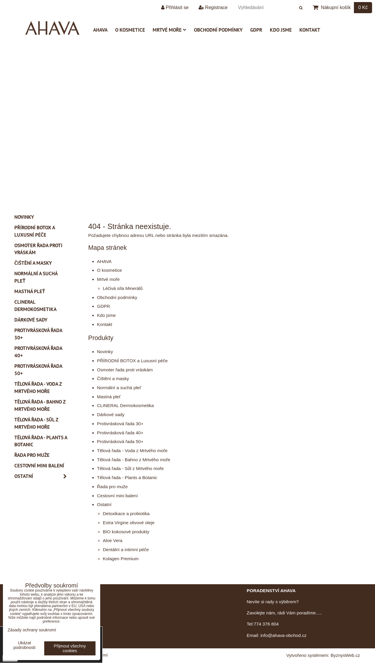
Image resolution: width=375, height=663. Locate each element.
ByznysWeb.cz (345, 655)
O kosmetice (130, 30)
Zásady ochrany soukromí (32, 630)
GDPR (256, 30)
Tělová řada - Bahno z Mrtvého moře (133, 459)
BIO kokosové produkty (126, 531)
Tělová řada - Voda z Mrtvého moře (132, 450)
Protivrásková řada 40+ (120, 432)
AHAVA (100, 30)
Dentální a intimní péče (126, 549)
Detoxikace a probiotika (126, 513)
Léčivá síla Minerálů (123, 288)
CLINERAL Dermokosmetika (125, 405)
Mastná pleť (109, 396)
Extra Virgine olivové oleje (128, 522)
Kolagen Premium (121, 558)
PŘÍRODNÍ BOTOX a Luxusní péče (132, 360)
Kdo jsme (281, 30)
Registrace (213, 7)
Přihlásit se (175, 7)
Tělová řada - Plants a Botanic (127, 477)
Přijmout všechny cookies (70, 648)
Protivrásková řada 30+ (120, 423)
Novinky (105, 351)
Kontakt (309, 30)
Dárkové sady (111, 414)
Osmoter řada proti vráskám (125, 369)
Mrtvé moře (169, 30)
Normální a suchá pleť (119, 387)
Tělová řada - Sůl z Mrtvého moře (130, 468)
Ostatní (104, 504)
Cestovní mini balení (117, 495)
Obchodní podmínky (218, 30)
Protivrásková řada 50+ (120, 441)
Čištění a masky (113, 378)
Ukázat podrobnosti (24, 645)
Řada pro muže (112, 486)
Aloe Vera (112, 540)
